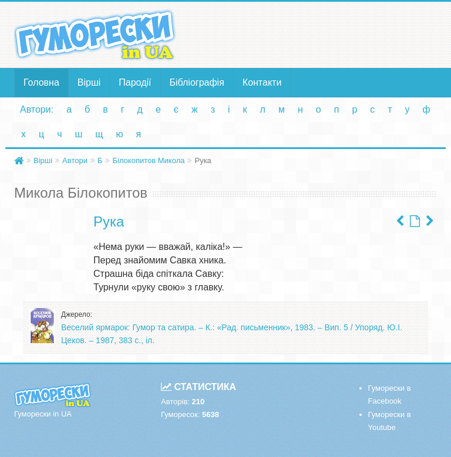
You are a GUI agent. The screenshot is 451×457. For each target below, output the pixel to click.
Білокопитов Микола (148, 160)
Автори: (36, 109)
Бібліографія (197, 82)
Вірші (89, 82)
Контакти (262, 82)
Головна (41, 82)
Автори (74, 160)
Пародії (135, 82)
